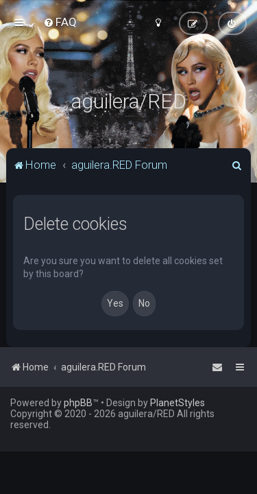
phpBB (78, 402)
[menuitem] (60, 22)
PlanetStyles (177, 402)
